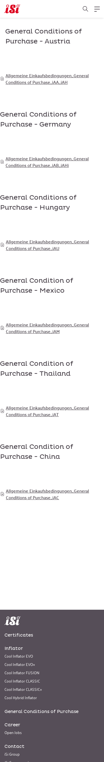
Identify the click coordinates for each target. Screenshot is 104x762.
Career (12, 725)
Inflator (13, 648)
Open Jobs (13, 732)
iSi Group (12, 753)
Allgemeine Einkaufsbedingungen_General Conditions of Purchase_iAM (44, 327)
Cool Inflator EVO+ (19, 664)
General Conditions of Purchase (41, 711)
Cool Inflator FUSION (21, 672)
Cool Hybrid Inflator (20, 697)
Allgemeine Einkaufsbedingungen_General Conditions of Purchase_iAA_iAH (44, 78)
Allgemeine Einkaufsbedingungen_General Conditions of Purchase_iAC (44, 494)
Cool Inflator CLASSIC (22, 680)
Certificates (18, 635)
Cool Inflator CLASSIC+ (23, 689)
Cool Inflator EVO (18, 655)
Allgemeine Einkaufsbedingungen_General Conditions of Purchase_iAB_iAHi (44, 161)
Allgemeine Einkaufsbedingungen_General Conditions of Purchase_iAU (44, 244)
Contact (14, 746)
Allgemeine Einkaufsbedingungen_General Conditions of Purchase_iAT (44, 411)
